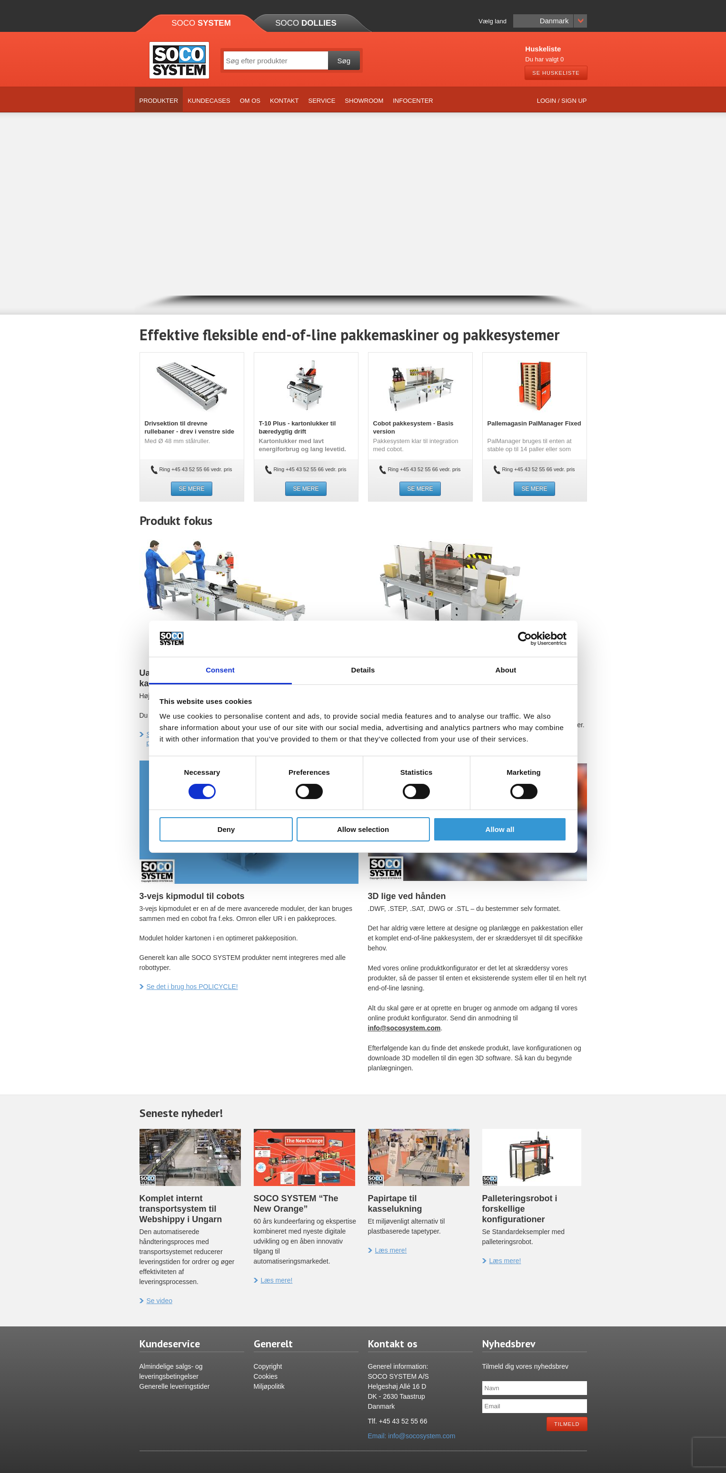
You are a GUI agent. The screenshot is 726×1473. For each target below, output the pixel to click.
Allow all (500, 829)
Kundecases (209, 100)
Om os (250, 100)
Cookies (266, 1376)
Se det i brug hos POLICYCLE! (188, 986)
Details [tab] (363, 670)
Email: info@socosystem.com (412, 1436)
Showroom (364, 100)
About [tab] (506, 670)
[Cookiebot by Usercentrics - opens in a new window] (525, 639)
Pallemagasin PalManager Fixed (534, 423)
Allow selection (363, 829)
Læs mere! (273, 1280)
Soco (201, 23)
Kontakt (284, 100)
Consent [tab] (220, 670)
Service (321, 100)
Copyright (268, 1366)
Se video (155, 1301)
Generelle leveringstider (174, 1386)
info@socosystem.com (404, 1028)
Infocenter (413, 100)
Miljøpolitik (269, 1386)
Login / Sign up (562, 100)
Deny (226, 829)
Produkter (159, 100)
